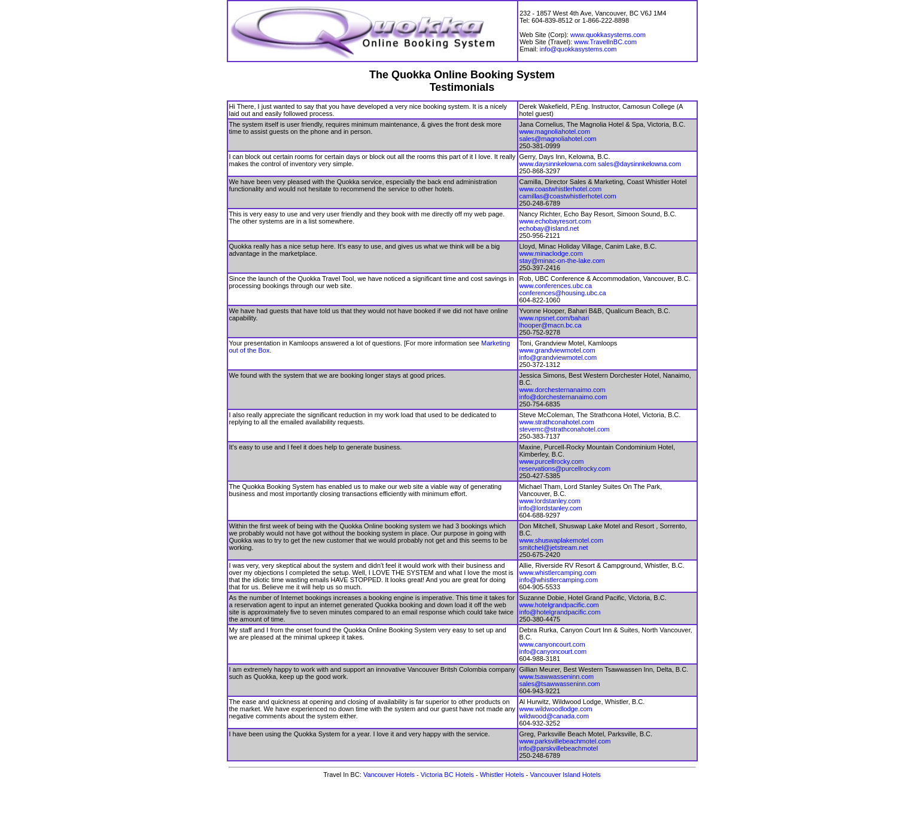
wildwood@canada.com (554, 716)
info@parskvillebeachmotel (558, 748)
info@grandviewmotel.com (558, 357)
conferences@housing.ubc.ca (562, 292)
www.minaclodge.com (551, 253)
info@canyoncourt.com (553, 651)
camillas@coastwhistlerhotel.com (567, 196)
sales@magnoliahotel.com (558, 138)
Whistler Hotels (502, 774)
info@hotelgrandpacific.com (560, 612)
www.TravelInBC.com (605, 41)
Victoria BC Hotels (447, 774)
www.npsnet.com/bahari (554, 318)
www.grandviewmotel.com (557, 350)
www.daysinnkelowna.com (557, 163)
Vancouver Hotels (390, 774)
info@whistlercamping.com (558, 579)
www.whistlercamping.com (558, 572)
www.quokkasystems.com (608, 34)
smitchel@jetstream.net (553, 547)
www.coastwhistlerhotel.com (560, 188)
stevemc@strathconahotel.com (564, 429)
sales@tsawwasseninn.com (559, 683)
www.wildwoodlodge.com (555, 708)
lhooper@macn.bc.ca (550, 325)
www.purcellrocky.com (551, 461)
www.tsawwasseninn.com (556, 676)
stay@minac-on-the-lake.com (562, 260)
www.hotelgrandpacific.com (559, 604)
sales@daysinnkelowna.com (639, 163)
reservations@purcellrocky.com (565, 468)
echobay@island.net (549, 228)
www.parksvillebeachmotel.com (565, 741)
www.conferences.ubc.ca (555, 285)
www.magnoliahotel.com (555, 131)
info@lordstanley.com (550, 508)
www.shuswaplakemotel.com (561, 540)
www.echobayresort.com (555, 221)
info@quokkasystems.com (578, 49)
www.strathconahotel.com (556, 422)
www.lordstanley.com (550, 500)
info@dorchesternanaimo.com (563, 396)
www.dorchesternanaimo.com (562, 389)
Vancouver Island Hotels (565, 774)
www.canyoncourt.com (552, 644)
